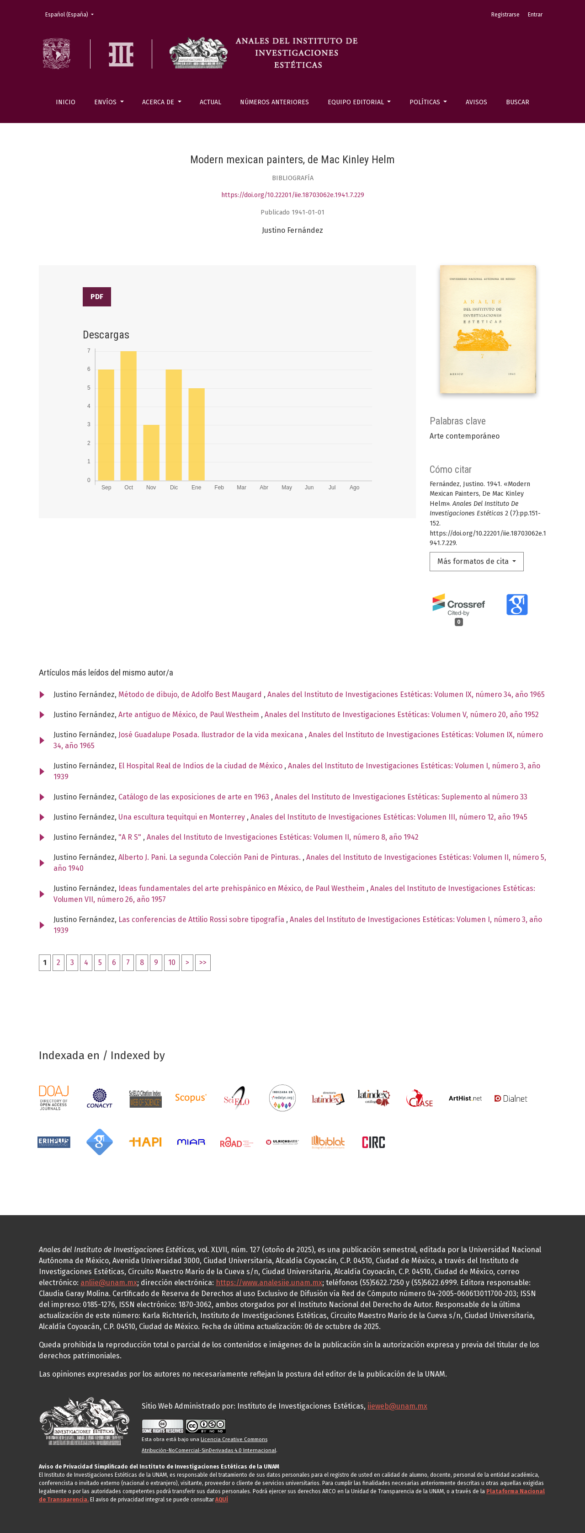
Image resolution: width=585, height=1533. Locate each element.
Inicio (65, 102)
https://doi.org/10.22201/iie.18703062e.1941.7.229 (292, 195)
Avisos (476, 102)
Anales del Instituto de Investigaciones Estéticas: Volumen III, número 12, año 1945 (388, 817)
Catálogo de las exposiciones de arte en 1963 (194, 797)
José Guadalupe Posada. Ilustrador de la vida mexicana (211, 734)
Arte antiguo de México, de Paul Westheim (189, 714)
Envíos (106, 102)
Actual (210, 102)
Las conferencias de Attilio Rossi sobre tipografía (202, 919)
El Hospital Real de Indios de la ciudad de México (201, 765)
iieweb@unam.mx (397, 1406)
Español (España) (72, 14)
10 (172, 962)
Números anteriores (274, 102)
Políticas (426, 102)
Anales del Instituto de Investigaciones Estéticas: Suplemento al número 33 (401, 797)
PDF (96, 296)
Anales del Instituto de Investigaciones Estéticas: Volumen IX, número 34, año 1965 (406, 694)
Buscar (517, 102)
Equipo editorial (357, 102)
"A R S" (130, 837)
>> (203, 962)
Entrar (535, 14)
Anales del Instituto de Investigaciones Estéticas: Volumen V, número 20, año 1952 (402, 714)
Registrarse (505, 14)
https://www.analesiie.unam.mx (269, 1282)
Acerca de (159, 102)
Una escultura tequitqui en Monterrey (182, 817)
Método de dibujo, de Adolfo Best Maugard (191, 694)
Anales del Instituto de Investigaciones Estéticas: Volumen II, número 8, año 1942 (283, 837)
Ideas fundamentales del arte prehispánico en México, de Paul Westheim (242, 888)
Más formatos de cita (474, 561)
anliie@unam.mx (108, 1282)
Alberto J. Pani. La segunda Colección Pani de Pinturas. (210, 857)
